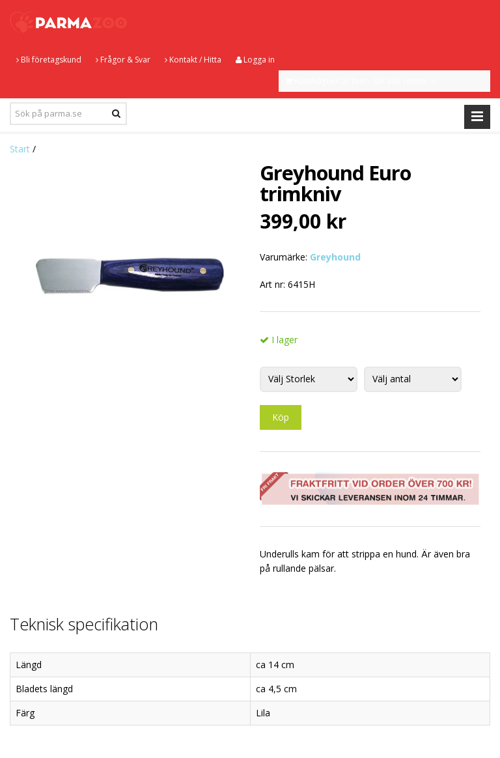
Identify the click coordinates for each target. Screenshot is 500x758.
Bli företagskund (48, 59)
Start (20, 149)
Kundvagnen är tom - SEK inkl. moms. (360, 81)
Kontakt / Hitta (193, 59)
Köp (280, 417)
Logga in (255, 59)
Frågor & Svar (123, 59)
